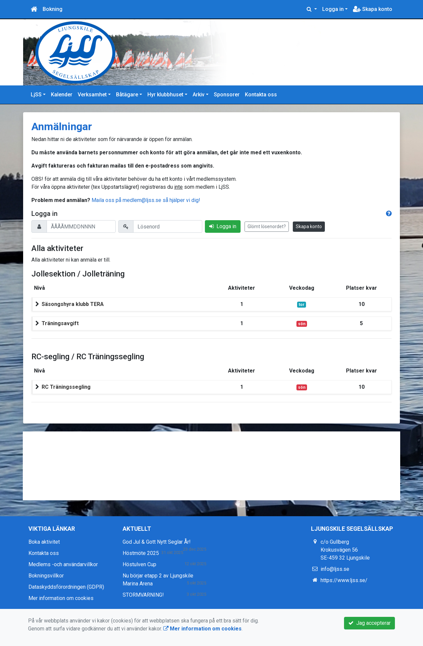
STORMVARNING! (143, 595)
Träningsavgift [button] (60, 323)
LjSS (36, 94)
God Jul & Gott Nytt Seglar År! (157, 542)
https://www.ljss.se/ (344, 580)
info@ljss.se (335, 569)
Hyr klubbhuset (165, 94)
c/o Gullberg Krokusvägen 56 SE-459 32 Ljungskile (345, 550)
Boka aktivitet (44, 542)
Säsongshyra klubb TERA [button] (73, 304)
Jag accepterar (369, 623)
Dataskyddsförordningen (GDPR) (66, 587)
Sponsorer (227, 94)
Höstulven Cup (139, 564)
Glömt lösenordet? (267, 226)
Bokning (52, 9)
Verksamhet (92, 94)
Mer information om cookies (61, 598)
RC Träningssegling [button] (66, 387)
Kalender (61, 94)
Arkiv (199, 94)
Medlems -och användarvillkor (63, 564)
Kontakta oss (261, 94)
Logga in (333, 9)
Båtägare (127, 94)
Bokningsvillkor (46, 575)
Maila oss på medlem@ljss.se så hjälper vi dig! (146, 200)
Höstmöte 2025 (141, 553)
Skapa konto (372, 9)
